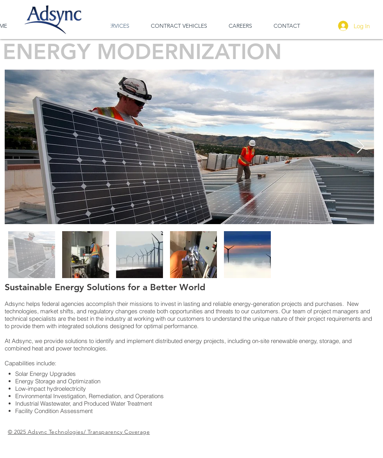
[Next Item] (360, 146)
